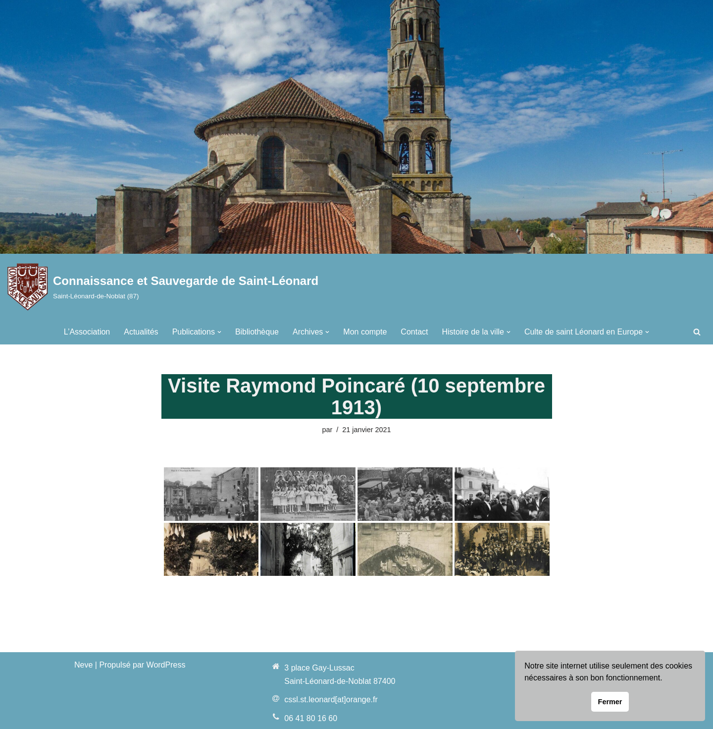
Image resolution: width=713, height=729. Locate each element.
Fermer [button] (610, 702)
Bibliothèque (257, 332)
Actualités (141, 332)
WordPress (166, 665)
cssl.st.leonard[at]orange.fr (331, 699)
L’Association (87, 332)
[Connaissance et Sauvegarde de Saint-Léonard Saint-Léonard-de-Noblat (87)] (162, 287)
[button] (219, 332)
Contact (414, 332)
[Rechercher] (697, 332)
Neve (83, 665)
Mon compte (365, 332)
